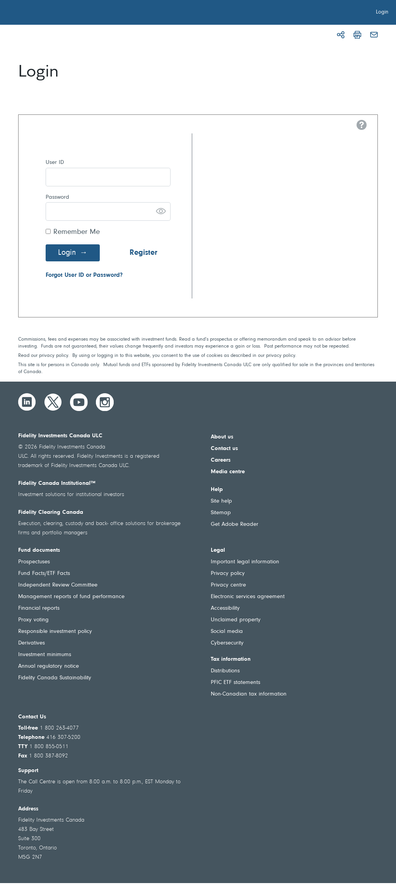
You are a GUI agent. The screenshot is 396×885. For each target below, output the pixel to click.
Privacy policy (228, 573)
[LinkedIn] (27, 402)
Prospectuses (34, 562)
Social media (227, 631)
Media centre (228, 472)
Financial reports (39, 608)
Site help (221, 501)
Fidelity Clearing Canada (50, 512)
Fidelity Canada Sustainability (54, 678)
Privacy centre (228, 585)
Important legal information (245, 562)
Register (143, 253)
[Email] (374, 35)
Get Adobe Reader (234, 524)
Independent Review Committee (57, 585)
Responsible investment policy (55, 631)
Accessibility (225, 608)
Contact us (224, 449)
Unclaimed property (236, 620)
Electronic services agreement (248, 597)
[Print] (357, 35)
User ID (55, 162)
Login (67, 253)
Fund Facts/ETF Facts (44, 573)
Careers (220, 460)
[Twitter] (53, 402)
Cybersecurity (227, 643)
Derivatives (31, 643)
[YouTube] (79, 402)
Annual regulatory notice (48, 666)
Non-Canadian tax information (249, 694)
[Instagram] (105, 402)
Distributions (225, 671)
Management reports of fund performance (71, 597)
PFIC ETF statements (235, 682)
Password (57, 197)
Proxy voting (33, 620)
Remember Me (76, 232)
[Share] (341, 35)
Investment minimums (44, 655)
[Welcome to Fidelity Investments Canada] (49, 13)
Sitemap (221, 513)
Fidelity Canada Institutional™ (57, 483)
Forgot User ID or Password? (84, 275)
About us (222, 437)
